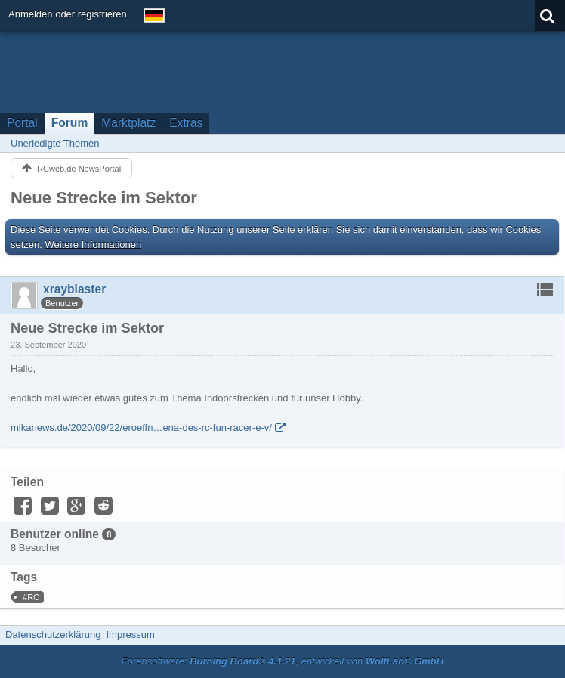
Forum (69, 122)
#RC (31, 597)
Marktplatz (128, 122)
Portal (22, 122)
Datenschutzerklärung (52, 634)
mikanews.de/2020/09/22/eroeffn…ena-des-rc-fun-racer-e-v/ (141, 427)
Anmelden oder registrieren (67, 14)
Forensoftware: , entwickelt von (282, 661)
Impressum (130, 634)
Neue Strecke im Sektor (104, 197)
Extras (185, 122)
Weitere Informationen (93, 244)
